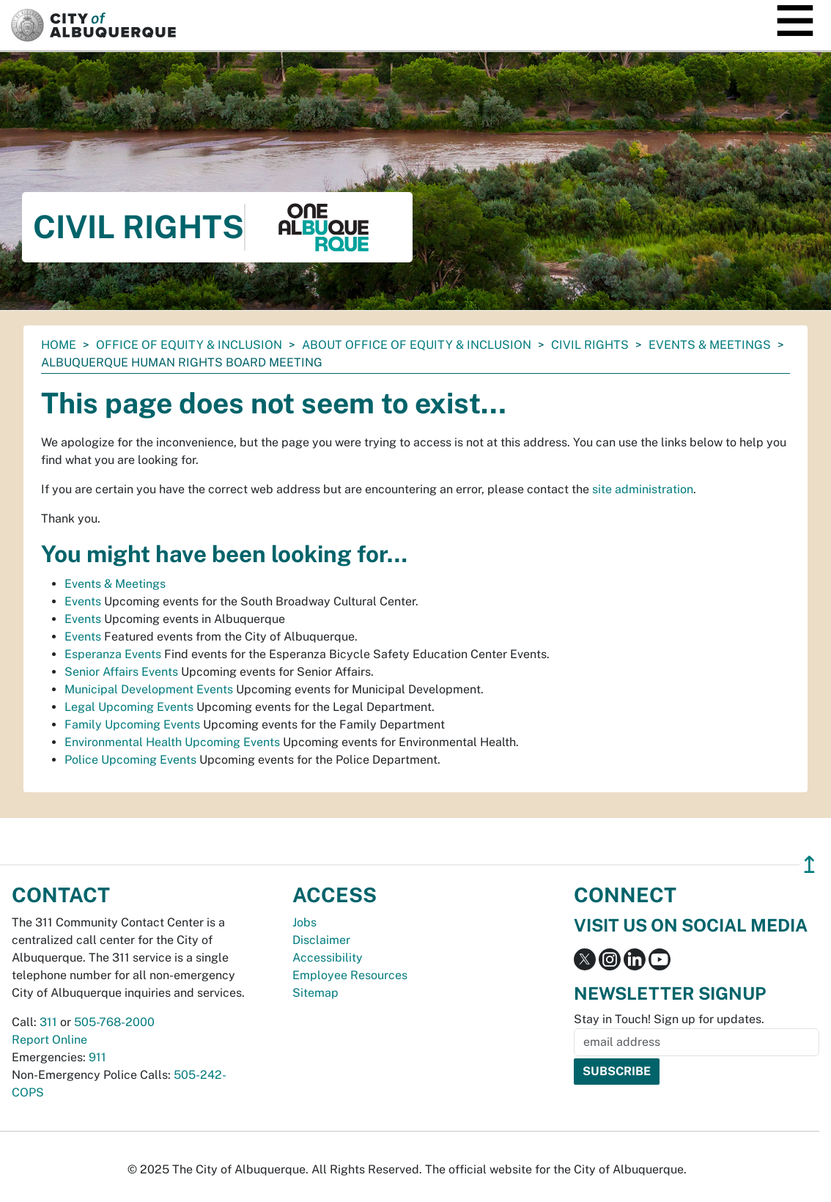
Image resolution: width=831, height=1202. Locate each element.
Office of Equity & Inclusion (189, 345)
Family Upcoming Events (132, 724)
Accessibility (327, 958)
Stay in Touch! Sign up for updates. (669, 1019)
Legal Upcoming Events (128, 707)
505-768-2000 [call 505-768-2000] (114, 1022)
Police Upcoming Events (130, 760)
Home (58, 345)
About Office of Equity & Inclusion (416, 345)
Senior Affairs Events (121, 672)
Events (82, 601)
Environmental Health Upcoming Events (172, 742)
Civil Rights (590, 345)
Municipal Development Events (148, 689)
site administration (642, 489)
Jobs (304, 922)
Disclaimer (321, 940)
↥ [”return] (809, 864)
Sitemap (315, 993)
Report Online (49, 1040)
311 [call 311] (48, 1022)
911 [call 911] (97, 1057)
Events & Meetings (710, 345)
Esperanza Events (112, 654)
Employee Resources (349, 975)
